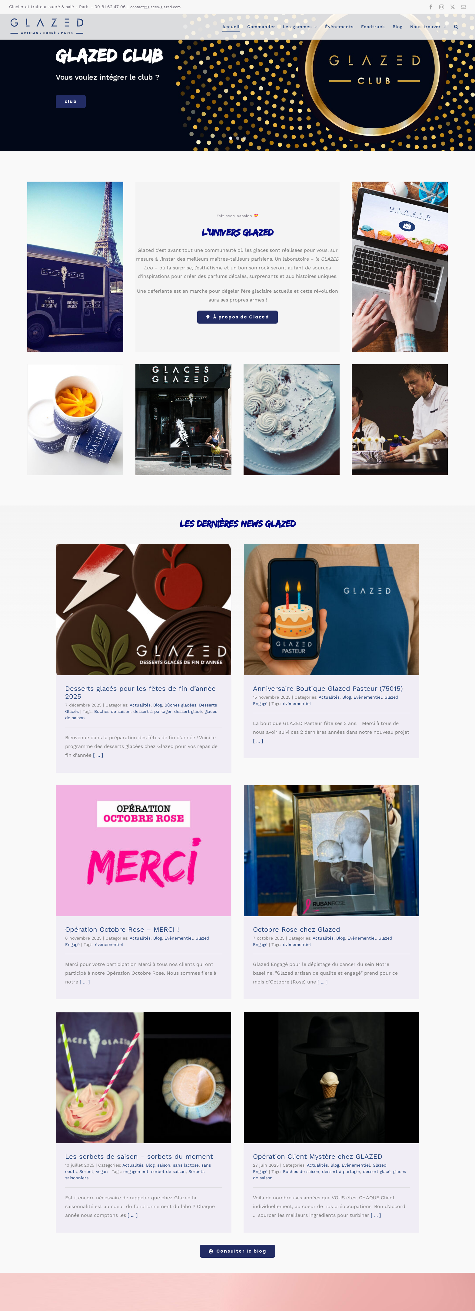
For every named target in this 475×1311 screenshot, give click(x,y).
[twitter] (174, 1273)
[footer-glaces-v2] (313, 1158)
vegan (227, 921)
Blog (157, 705)
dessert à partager (152, 711)
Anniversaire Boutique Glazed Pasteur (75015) (265, 688)
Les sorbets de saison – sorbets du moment (264, 906)
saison (288, 915)
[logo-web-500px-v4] (86, 1154)
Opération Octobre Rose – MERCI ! (372, 688)
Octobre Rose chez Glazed (108, 906)
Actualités (140, 705)
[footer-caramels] (403, 1158)
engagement (261, 921)
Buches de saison (112, 711)
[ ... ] (97, 755)
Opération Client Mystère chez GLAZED (380, 906)
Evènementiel (429, 697)
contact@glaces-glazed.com (155, 7)
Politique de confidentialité (306, 1300)
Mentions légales (260, 1300)
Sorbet (211, 921)
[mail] (185, 1273)
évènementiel (234, 703)
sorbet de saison (293, 921)
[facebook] (152, 1273)
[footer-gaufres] (358, 1158)
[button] (456, 26)
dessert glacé (439, 921)
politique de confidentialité (306, 1222)
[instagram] (163, 1273)
